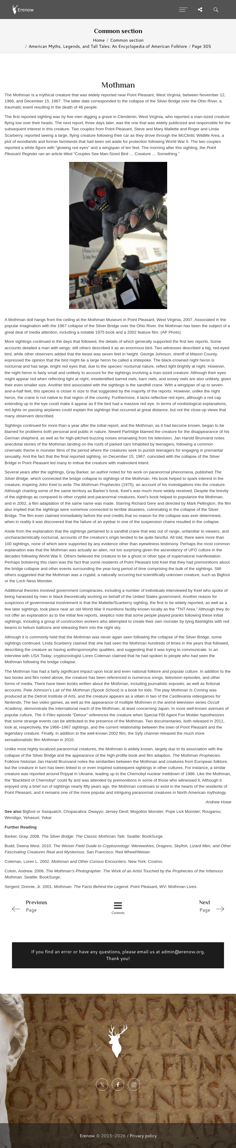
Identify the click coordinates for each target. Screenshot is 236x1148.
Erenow (87, 1135)
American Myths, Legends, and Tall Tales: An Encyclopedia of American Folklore (108, 46)
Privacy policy (143, 1135)
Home (99, 40)
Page (51, 905)
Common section (127, 40)
